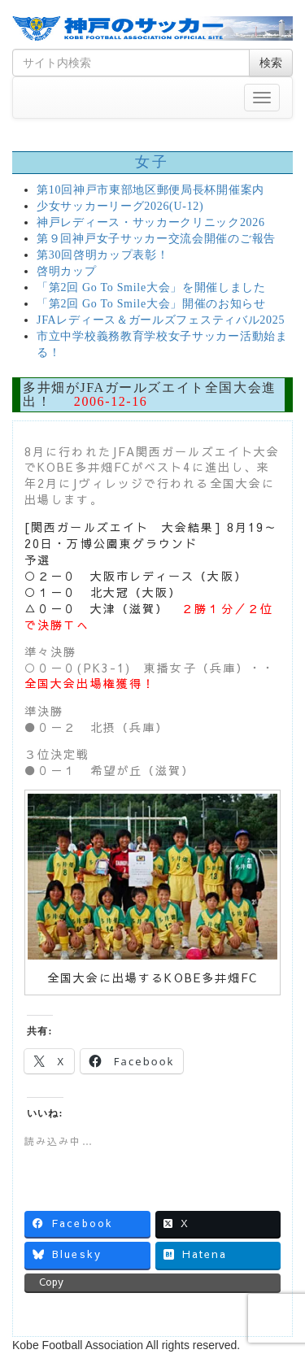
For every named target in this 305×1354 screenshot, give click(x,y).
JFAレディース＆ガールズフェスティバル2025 (161, 320)
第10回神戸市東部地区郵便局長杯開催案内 (150, 190)
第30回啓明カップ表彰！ (102, 255)
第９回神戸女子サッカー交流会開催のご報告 (156, 239)
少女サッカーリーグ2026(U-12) (120, 206)
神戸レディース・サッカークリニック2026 (151, 222)
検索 (270, 62)
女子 (152, 162)
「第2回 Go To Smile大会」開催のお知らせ (151, 304)
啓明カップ (67, 271)
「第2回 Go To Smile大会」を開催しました (151, 287)
